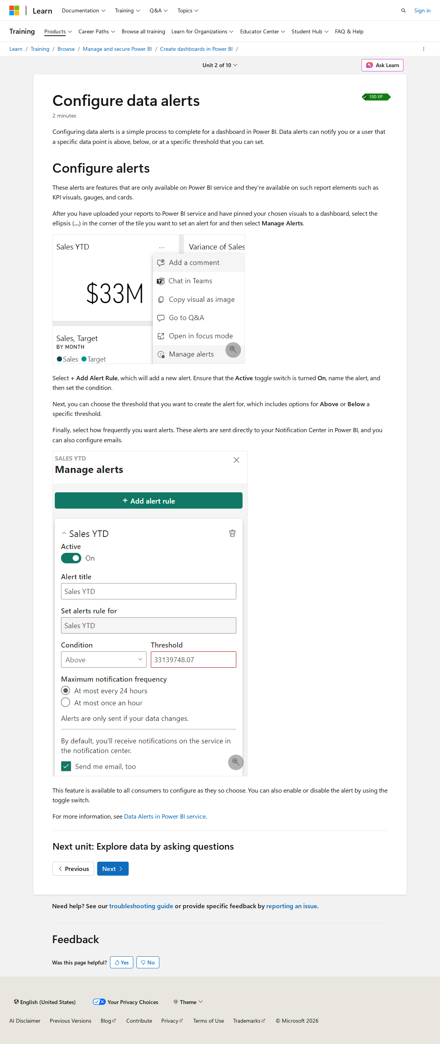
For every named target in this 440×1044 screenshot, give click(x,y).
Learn (16, 48)
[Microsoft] (14, 10)
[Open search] (403, 10)
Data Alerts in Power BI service (165, 816)
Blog (106, 1020)
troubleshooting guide (141, 906)
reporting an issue (291, 906)
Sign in (422, 10)
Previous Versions (70, 1020)
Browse (67, 48)
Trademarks (246, 1020)
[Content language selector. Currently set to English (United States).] (44, 1002)
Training (41, 48)
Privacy (169, 1020)
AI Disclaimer (24, 1020)
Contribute (139, 1020)
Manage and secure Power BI (118, 48)
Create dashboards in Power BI (197, 48)
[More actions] (424, 49)
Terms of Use (208, 1020)
